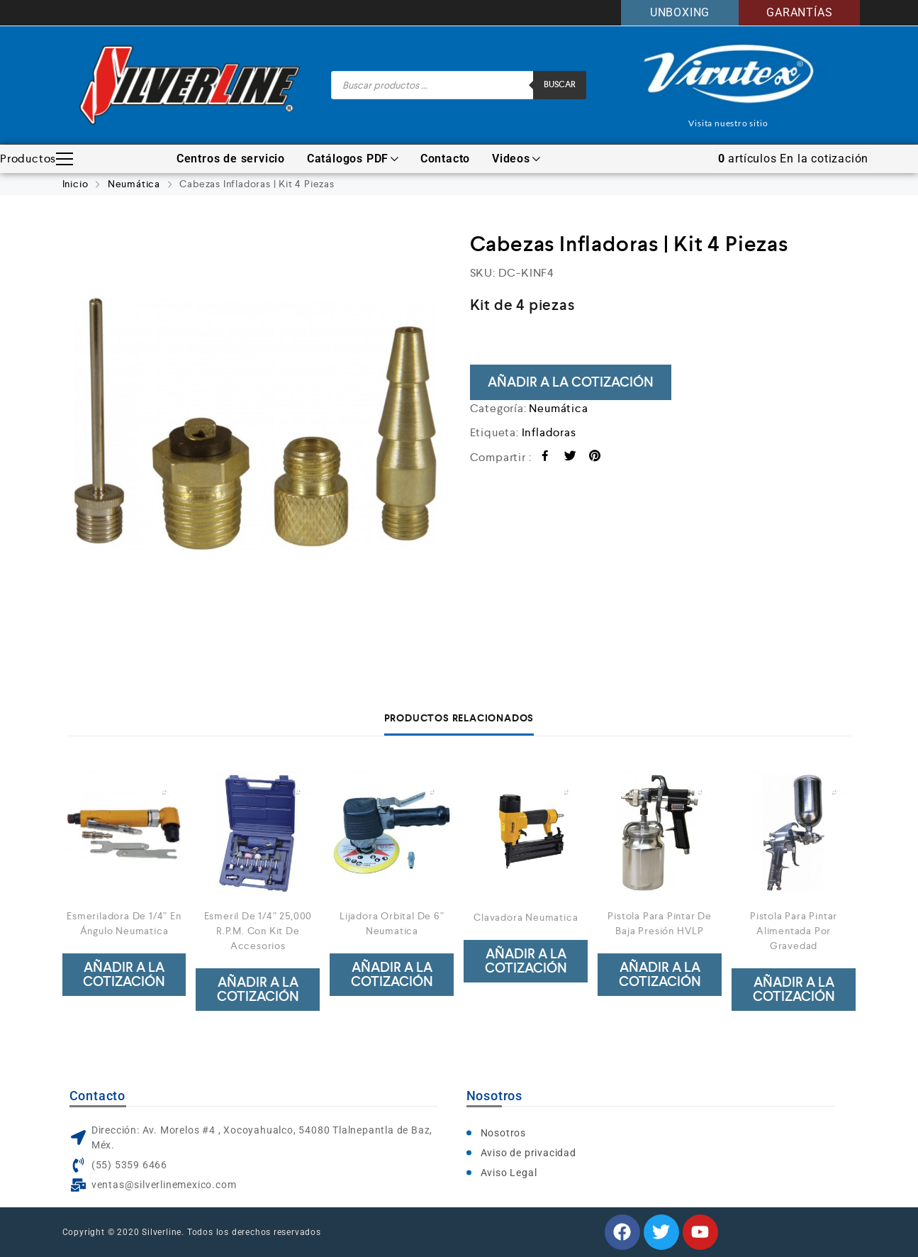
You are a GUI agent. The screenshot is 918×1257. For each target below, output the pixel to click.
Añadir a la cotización (571, 382)
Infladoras (549, 432)
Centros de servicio (231, 158)
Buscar (560, 84)
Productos (36, 158)
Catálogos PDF (352, 158)
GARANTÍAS (799, 12)
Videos (516, 158)
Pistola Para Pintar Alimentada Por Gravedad (793, 930)
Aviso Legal (509, 1172)
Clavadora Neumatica (526, 917)
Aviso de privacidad (528, 1152)
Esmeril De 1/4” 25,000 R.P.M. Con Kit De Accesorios (258, 930)
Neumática (134, 183)
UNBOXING (680, 12)
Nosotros (503, 1133)
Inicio (75, 183)
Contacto (445, 158)
